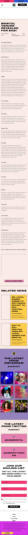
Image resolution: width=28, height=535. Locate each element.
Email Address (5, 495)
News (14, 520)
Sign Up (21, 1)
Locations (14, 518)
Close (7, 533)
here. (20, 530)
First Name (5, 482)
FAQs (14, 516)
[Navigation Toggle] (3, 5)
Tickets (7, 1)
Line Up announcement (15, 35)
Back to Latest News (14, 281)
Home (14, 514)
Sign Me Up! (14, 506)
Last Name (5, 488)
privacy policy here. (11, 503)
